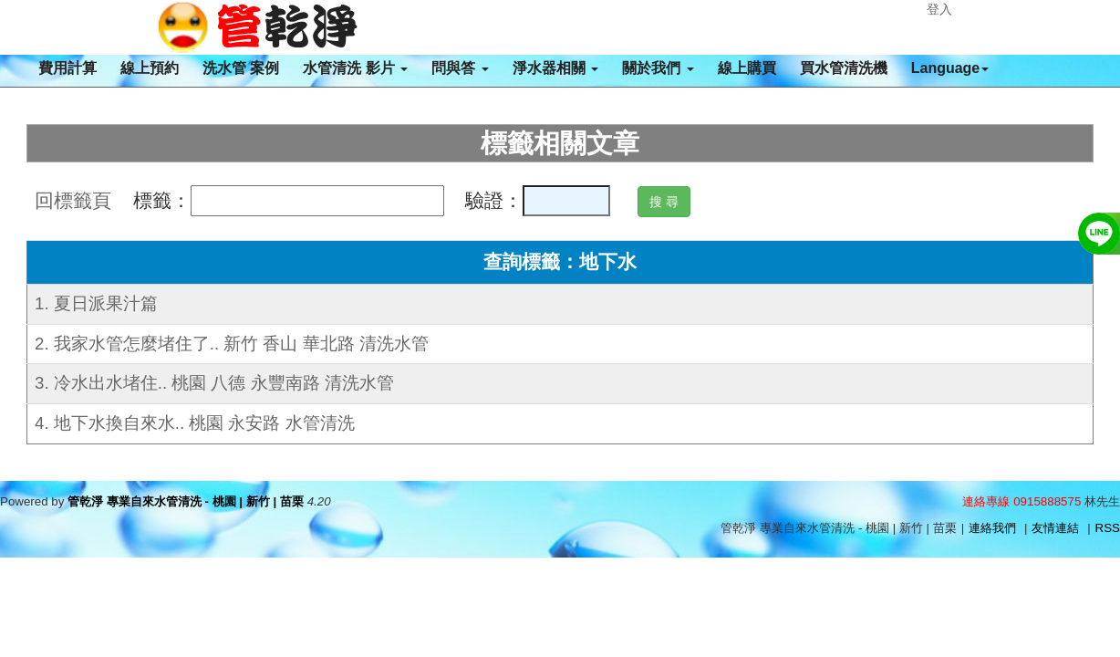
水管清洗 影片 (355, 68)
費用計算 (67, 68)
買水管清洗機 (843, 68)
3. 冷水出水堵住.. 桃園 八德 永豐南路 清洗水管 (214, 382)
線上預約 (149, 68)
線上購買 (747, 68)
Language (950, 68)
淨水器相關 (555, 68)
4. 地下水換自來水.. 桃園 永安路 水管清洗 (195, 423)
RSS (1107, 528)
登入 (939, 9)
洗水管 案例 (240, 68)
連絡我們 (992, 528)
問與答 (459, 68)
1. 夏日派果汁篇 (96, 303)
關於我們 (657, 68)
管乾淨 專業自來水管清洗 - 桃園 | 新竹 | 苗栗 (185, 501)
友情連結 (1055, 528)
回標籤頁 (73, 201)
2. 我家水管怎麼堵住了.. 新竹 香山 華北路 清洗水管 (232, 343)
